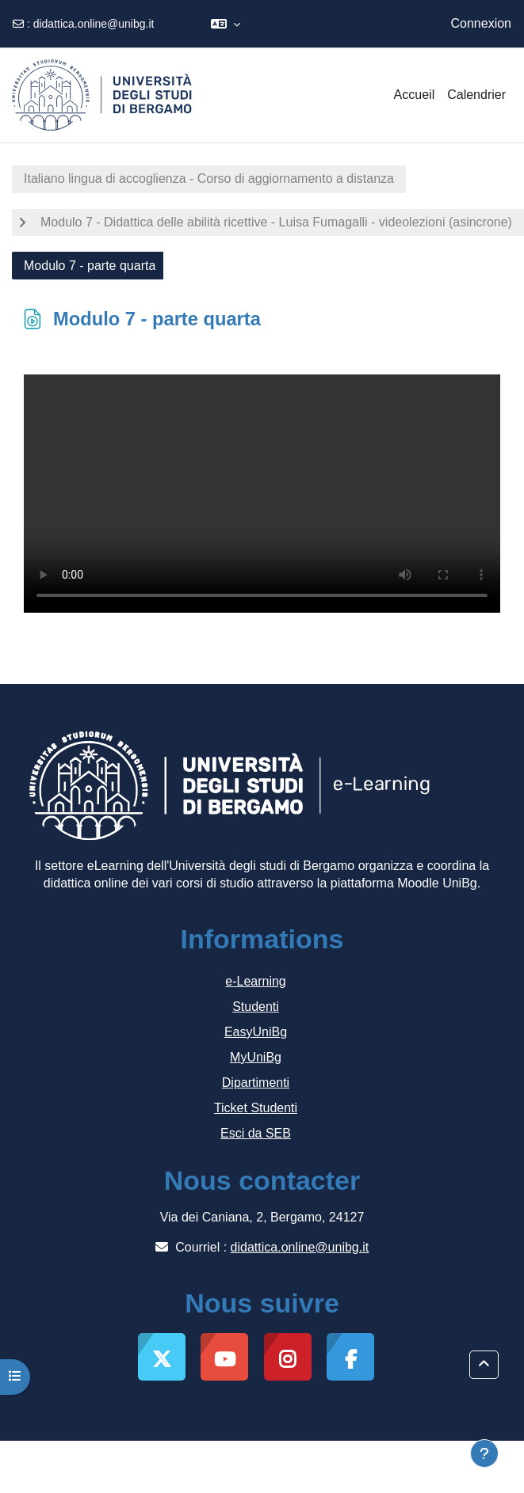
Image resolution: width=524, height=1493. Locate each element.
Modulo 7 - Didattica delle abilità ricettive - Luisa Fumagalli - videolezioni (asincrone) (276, 222)
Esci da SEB (255, 1133)
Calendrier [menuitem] (476, 94)
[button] (225, 23)
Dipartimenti (255, 1082)
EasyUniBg (255, 1032)
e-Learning (255, 981)
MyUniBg (255, 1057)
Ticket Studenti (255, 1108)
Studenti (255, 1006)
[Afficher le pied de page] (484, 1453)
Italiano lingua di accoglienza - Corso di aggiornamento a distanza (209, 178)
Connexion (481, 23)
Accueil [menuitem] (414, 94)
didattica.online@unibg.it (94, 23)
